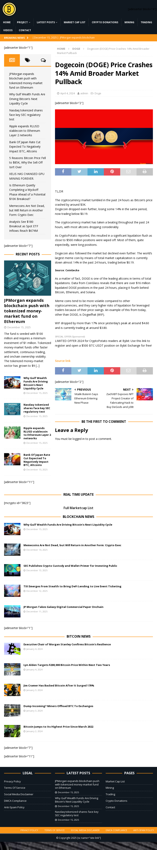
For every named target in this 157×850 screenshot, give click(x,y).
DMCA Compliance (15, 801)
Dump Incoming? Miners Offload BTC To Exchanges (58, 706)
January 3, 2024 (34, 690)
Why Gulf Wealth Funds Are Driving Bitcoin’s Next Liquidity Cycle (27, 98)
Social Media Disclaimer (18, 794)
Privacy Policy (12, 781)
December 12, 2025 (36, 590)
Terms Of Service (14, 788)
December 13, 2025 (36, 570)
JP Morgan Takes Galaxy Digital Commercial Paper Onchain (63, 607)
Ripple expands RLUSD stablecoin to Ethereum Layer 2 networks (24, 130)
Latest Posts (46, 22)
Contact (25, 30)
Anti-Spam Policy (14, 807)
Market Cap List (74, 22)
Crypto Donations (105, 22)
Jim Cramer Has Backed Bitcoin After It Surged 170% (59, 685)
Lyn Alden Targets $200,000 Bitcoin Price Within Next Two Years (67, 665)
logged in (79, 439)
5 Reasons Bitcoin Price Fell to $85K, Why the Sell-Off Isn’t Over (27, 162)
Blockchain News (78, 516)
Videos (7, 30)
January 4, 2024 (34, 648)
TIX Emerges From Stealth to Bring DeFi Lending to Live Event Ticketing (72, 586)
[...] (37, 366)
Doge (98, 93)
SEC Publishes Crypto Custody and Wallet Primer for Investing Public (70, 566)
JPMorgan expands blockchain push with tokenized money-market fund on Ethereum (26, 311)
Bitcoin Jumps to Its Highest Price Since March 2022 (58, 726)
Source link (63, 361)
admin (84, 93)
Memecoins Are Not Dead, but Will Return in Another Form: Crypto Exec (27, 210)
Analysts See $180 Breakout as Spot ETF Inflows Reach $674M (23, 226)
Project (22, 22)
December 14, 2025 (36, 549)
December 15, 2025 (19, 327)
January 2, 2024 (34, 731)
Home (7, 22)
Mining (129, 22)
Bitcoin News (79, 636)
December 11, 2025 (36, 611)
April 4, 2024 (67, 93)
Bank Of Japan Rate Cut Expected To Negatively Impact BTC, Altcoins (24, 146)
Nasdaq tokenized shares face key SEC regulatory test (26, 114)
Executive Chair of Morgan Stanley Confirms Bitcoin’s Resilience (67, 644)
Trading (146, 22)
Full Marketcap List (78, 508)
